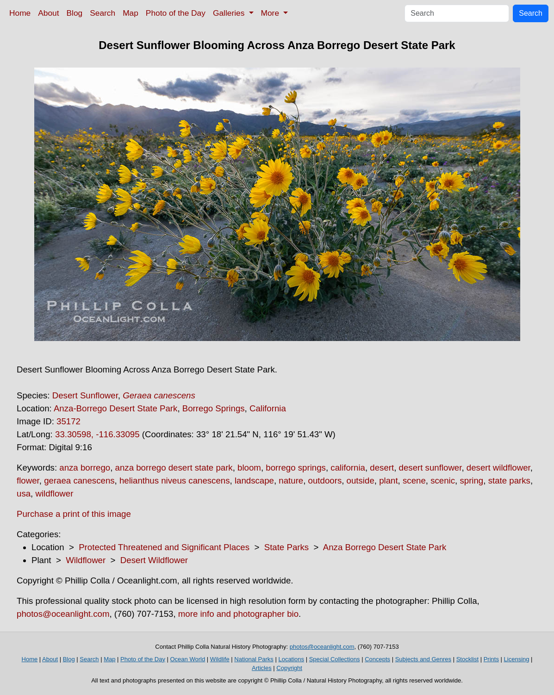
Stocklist (467, 659)
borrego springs (296, 467)
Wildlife (220, 659)
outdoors (325, 480)
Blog (75, 13)
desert (382, 467)
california (347, 467)
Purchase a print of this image (74, 514)
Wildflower (86, 560)
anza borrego (84, 467)
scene (414, 480)
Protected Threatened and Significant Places (164, 547)
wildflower (54, 493)
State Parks (286, 547)
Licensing (516, 659)
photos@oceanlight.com (63, 614)
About (48, 13)
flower (28, 480)
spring (471, 480)
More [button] (271, 13)
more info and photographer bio (238, 614)
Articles (262, 667)
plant (388, 480)
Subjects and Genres (423, 659)
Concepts (377, 659)
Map (130, 13)
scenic (442, 480)
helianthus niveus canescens (174, 480)
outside (360, 480)
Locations (291, 659)
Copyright (289, 667)
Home (20, 13)
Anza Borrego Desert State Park (385, 547)
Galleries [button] (230, 13)
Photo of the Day (175, 13)
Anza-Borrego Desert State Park (116, 408)
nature (291, 480)
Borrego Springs (213, 408)
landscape (254, 480)
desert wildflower (498, 467)
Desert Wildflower (154, 560)
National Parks (254, 659)
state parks (509, 480)
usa (24, 493)
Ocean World (187, 659)
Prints (491, 659)
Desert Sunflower (85, 395)
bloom (249, 467)
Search (102, 13)
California (267, 408)
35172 (68, 421)
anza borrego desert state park (174, 467)
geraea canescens (79, 480)
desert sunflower (430, 467)
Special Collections (334, 659)
